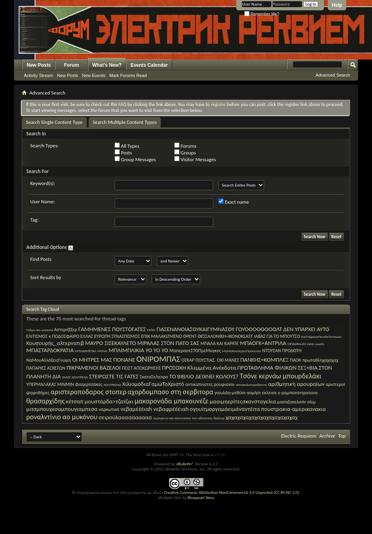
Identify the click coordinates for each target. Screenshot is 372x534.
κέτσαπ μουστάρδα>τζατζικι (100, 401)
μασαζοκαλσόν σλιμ (296, 402)
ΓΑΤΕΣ (151, 330)
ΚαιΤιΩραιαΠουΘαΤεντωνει (321, 336)
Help (337, 5)
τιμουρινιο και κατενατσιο (172, 418)
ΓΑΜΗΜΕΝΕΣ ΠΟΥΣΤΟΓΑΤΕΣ (112, 329)
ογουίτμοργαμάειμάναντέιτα (225, 409)
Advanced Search (333, 75)
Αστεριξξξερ (65, 329)
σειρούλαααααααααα (125, 417)
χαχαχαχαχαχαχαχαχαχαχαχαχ (262, 417)
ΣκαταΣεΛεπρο (154, 377)
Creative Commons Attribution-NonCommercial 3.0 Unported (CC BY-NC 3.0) (231, 492)
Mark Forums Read (128, 75)
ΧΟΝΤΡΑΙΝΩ (112, 384)
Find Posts (40, 259)
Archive (327, 436)
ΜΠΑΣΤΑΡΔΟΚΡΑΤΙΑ (50, 350)
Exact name (233, 202)
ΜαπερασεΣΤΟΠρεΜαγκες (195, 350)
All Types (127, 146)
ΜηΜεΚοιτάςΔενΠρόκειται (241, 351)
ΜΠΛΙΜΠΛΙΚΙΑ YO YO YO (138, 350)
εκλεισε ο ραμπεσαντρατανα (290, 392)
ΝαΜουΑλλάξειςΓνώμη (48, 360)
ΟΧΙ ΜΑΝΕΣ (228, 360)
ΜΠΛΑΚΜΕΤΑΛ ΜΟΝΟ (91, 351)
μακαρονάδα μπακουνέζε (172, 401)
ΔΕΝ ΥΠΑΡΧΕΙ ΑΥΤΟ (306, 329)
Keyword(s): (42, 183)
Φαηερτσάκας (88, 384)
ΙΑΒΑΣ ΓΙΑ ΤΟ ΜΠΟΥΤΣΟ (277, 336)
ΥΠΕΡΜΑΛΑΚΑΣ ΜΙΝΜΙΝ (50, 384)
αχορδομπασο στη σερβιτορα (170, 391)
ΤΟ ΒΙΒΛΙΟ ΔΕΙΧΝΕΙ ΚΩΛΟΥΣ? (203, 376)
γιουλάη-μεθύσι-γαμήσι (237, 392)
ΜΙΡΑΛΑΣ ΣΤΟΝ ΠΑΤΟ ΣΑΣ (168, 343)
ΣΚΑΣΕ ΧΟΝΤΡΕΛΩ (75, 377)
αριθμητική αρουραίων (296, 383)
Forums (185, 146)
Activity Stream (38, 75)
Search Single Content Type (54, 122)
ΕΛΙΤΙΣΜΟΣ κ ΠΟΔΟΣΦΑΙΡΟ (52, 336)
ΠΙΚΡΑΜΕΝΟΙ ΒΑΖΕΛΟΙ (93, 367)
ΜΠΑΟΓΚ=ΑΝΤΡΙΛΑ (263, 343)
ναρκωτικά (109, 409)
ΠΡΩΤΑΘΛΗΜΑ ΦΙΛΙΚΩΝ (266, 367)
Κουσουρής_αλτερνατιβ (55, 343)
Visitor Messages (195, 159)
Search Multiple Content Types (125, 122)
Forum (71, 65)
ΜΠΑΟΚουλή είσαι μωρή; (305, 343)
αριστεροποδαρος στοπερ (88, 391)
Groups (185, 152)
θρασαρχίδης (45, 401)
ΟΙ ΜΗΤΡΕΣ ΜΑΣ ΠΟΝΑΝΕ (103, 359)
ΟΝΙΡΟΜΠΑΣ (158, 359)
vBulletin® (185, 464)
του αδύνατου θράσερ (208, 418)
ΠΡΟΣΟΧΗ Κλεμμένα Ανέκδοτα (199, 367)
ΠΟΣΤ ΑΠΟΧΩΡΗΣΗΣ (141, 368)
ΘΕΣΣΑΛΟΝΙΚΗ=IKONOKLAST (225, 336)
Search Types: (44, 145)
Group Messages (135, 159)
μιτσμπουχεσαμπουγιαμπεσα (61, 409)
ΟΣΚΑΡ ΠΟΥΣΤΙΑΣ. (198, 360)
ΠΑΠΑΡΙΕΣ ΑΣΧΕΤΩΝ (45, 368)
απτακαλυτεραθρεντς (251, 384)
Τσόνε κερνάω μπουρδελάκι (280, 376)
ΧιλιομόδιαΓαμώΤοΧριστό (153, 383)
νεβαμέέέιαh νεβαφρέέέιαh (155, 409)
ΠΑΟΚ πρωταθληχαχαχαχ (314, 360)
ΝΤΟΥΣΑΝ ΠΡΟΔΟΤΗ (282, 350)
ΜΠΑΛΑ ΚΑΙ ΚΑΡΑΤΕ (220, 343)
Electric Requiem (298, 436)
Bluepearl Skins (200, 497)
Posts (123, 152)
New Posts (39, 65)
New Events (93, 75)
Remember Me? (261, 14)
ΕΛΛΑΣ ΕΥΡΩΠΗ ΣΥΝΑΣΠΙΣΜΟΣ (110, 336)
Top (342, 436)
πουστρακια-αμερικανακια (293, 409)
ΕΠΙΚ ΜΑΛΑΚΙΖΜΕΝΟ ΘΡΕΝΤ (169, 336)
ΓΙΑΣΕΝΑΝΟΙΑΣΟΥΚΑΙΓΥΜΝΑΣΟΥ (196, 329)
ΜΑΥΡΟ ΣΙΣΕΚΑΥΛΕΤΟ (110, 343)
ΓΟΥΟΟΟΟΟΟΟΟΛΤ (259, 329)
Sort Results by (45, 277)
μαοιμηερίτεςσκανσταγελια (243, 401)
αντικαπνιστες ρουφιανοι (210, 384)
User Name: (42, 201)
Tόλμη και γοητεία (39, 330)
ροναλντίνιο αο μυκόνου (61, 417)
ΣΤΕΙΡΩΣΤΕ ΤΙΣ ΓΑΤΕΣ (113, 376)
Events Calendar (149, 65)
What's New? (107, 65)
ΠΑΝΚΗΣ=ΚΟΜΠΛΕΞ (264, 359)
